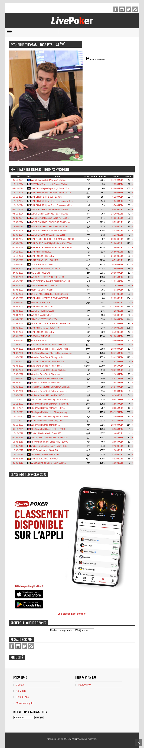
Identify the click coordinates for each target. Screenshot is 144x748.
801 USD (118, 366)
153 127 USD (116, 412)
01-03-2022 (17, 387)
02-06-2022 (17, 366)
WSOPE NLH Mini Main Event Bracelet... (50, 230)
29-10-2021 (17, 412)
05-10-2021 (17, 429)
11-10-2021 (17, 420)
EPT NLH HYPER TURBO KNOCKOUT (49, 298)
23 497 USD (117, 357)
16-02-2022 (17, 395)
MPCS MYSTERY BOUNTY (44, 319)
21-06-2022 (17, 357)
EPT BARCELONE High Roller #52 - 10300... (52, 243)
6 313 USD (117, 420)
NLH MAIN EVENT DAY (42, 264)
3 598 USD (117, 437)
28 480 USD (117, 425)
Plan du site (22, 697)
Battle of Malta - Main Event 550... (47, 433)
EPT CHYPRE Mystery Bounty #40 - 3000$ (51, 192)
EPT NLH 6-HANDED (41, 252)
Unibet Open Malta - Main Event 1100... (49, 446)
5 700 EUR (117, 332)
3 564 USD (117, 429)
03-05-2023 (17, 298)
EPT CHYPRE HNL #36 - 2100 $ (46, 197)
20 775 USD (117, 353)
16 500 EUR (117, 252)
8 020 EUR (117, 230)
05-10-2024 (17, 209)
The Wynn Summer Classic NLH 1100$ (49, 442)
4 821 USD (117, 378)
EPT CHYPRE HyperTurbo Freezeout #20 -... (52, 201)
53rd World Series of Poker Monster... (48, 361)
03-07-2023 (17, 268)
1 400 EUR (117, 433)
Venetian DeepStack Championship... (48, 357)
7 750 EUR (117, 315)
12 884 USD (117, 382)
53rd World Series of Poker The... (46, 366)
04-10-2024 (17, 214)
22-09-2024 (17, 230)
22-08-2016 (17, 458)
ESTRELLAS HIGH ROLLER (44, 260)
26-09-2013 (17, 463)
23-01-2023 (17, 340)
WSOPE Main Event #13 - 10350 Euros (49, 214)
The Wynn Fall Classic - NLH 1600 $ (48, 429)
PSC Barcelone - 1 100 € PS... (45, 450)
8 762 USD (117, 285)
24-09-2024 (17, 226)
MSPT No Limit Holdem (42, 290)
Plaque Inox (84, 684)
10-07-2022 (17, 344)
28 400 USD (117, 349)
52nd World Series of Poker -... (45, 425)
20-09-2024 (17, 235)
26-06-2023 (17, 277)
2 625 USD (117, 361)
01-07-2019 (17, 437)
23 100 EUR (117, 214)
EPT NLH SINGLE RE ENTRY (45, 328)
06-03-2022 (17, 382)
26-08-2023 (17, 260)
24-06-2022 (17, 353)
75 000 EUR (117, 328)
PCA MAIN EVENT (40, 340)
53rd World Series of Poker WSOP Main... (50, 349)
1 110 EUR (117, 235)
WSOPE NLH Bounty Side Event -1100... (50, 209)
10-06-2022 (17, 361)
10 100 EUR (117, 395)
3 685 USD (117, 408)
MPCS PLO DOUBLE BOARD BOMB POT (51, 323)
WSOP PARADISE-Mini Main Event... (48, 180)
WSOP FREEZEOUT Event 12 (45, 285)
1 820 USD (117, 391)
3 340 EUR (117, 302)
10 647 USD (117, 399)
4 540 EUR (117, 454)
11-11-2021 (17, 399)
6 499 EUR (117, 209)
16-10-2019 (17, 433)
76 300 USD (117, 264)
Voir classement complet (72, 613)
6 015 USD (117, 277)
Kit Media (21, 690)
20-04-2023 (17, 315)
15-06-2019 (17, 442)
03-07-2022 (17, 349)
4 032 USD (117, 290)
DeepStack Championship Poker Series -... (51, 399)
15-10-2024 (17, 197)
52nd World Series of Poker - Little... (48, 408)
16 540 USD (117, 387)
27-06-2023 (17, 273)
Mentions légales (25, 703)
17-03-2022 (17, 378)
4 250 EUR (117, 311)
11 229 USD (117, 281)
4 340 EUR (117, 226)
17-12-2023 (17, 252)
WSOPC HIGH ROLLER (42, 311)
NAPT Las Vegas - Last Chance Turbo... (49, 184)
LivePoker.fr (73, 739)
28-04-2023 (17, 306)
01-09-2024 (17, 247)
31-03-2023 (17, 323)
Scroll (138, 742)
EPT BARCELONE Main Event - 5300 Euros (52, 247)
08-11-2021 (17, 408)
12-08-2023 (17, 264)
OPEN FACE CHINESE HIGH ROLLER (49, 294)
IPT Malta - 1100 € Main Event (45, 454)
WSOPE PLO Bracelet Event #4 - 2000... (50, 226)
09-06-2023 (17, 281)
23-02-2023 (17, 332)
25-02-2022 (17, 391)
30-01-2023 (17, 336)
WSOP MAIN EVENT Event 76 (45, 268)
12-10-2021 (17, 416)
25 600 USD (117, 340)
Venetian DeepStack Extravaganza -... (49, 391)
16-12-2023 (17, 256)
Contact (20, 684)
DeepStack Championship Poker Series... (50, 416)
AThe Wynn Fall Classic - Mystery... (47, 420)
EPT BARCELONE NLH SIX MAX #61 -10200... (53, 239)
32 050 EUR (117, 298)
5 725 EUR (117, 222)
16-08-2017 (17, 450)
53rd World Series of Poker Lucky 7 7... (49, 344)
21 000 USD (117, 319)
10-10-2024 (17, 205)
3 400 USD (117, 192)
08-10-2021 (17, 425)
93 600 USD (117, 188)
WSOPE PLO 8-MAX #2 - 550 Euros (48, 235)
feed (135, 9)
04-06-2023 (17, 285)
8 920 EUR (117, 458)
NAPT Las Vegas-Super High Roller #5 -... (50, 188)
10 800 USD (117, 273)
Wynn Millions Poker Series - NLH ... (48, 378)
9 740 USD (117, 205)
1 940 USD (117, 201)
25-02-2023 (17, 328)
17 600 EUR (117, 247)
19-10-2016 (17, 454)
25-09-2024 (17, 222)
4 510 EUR (117, 260)
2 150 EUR (117, 446)
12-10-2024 (17, 201)
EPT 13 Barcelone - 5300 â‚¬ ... (46, 458)
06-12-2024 (17, 180)
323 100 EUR (116, 306)
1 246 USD (117, 344)
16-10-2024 (17, 192)
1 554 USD (117, 404)
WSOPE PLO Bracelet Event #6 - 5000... (50, 218)
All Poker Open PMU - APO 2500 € (47, 395)
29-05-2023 (17, 290)
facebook (115, 9)
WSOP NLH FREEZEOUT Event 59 (47, 277)
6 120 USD (117, 197)
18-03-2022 (17, 374)
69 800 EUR (117, 239)
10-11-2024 (17, 184)
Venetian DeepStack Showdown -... (47, 374)
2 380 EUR (117, 450)
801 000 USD (116, 336)
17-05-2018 (17, 446)
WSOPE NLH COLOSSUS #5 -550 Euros (50, 222)
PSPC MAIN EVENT (40, 336)
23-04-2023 (17, 311)
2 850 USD (117, 184)
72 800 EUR (117, 243)
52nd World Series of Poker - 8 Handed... (50, 404)
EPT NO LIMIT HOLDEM (42, 256)
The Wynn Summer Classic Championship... (51, 353)
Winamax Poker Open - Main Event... (48, 463)
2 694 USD (117, 442)
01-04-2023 (17, 319)
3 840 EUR (117, 294)
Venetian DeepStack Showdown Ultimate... (51, 387)
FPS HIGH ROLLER (40, 302)
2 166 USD (117, 374)
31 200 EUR (117, 256)
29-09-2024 (17, 218)
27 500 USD (117, 268)
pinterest (122, 9)
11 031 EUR (117, 218)
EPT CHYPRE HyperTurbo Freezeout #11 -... (52, 205)
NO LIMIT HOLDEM (40, 273)
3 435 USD (117, 323)
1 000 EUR (117, 463)
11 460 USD (117, 180)
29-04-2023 (17, 302)
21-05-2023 (17, 294)
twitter (128, 9)
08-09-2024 (17, 239)
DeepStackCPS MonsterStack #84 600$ (49, 437)
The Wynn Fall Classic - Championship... (50, 412)
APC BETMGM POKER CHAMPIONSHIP (50, 281)
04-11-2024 (17, 188)
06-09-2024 (17, 243)
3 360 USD (117, 416)
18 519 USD (117, 370)
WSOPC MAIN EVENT (42, 315)
